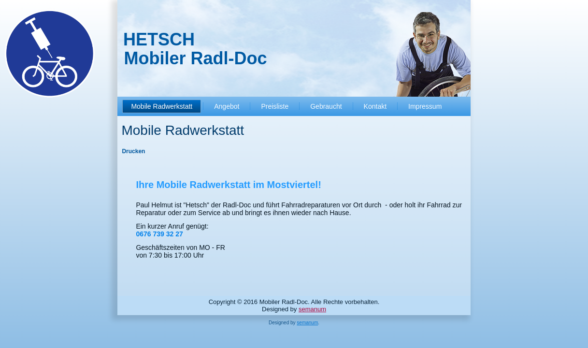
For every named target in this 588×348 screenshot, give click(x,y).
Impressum (425, 106)
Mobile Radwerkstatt (161, 106)
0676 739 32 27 (159, 234)
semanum (312, 309)
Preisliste (274, 106)
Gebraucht (326, 106)
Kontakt (375, 106)
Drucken (133, 151)
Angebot (226, 106)
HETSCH (159, 39)
